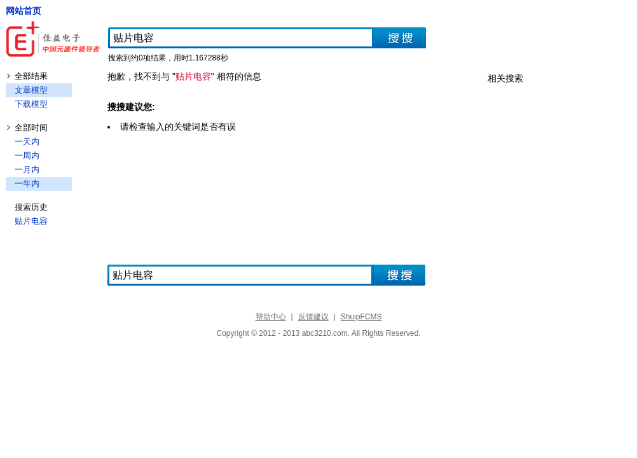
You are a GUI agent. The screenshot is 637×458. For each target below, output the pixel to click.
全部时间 (31, 127)
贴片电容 (31, 221)
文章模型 (31, 90)
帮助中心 (271, 316)
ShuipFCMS (361, 316)
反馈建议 (313, 316)
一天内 (27, 141)
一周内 (27, 155)
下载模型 (31, 104)
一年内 (27, 183)
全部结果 (31, 76)
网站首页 (23, 11)
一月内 (27, 169)
